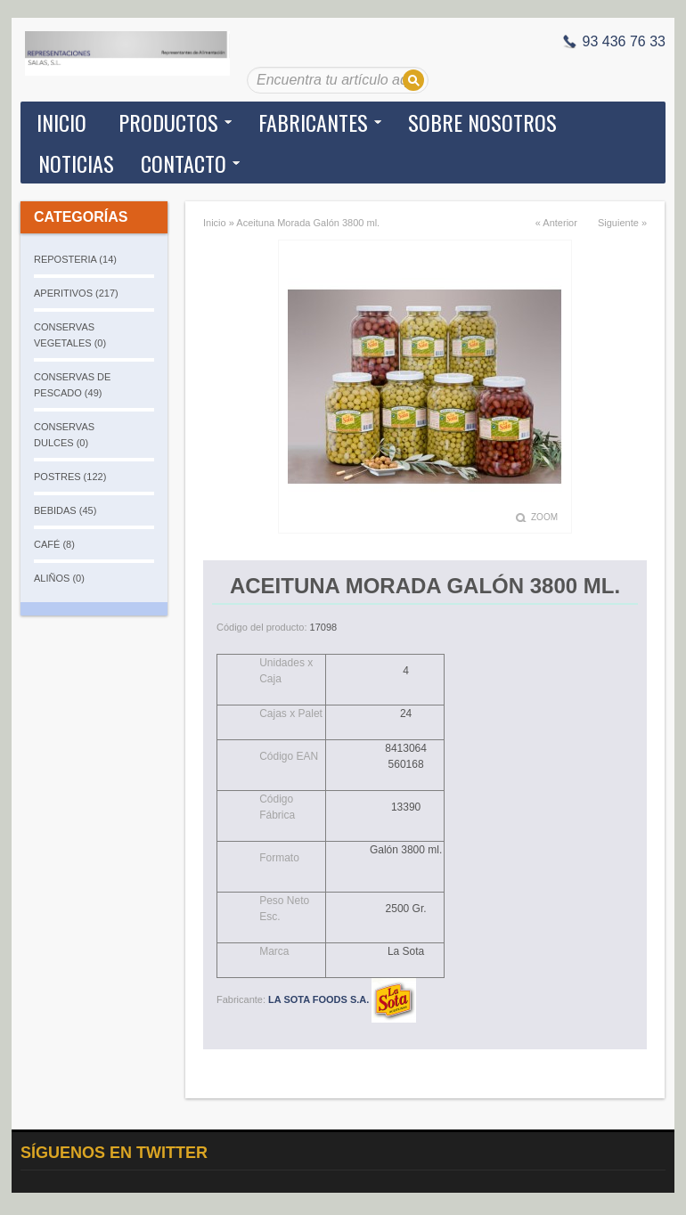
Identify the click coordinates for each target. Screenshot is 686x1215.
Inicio (61, 122)
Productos (168, 122)
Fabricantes (313, 122)
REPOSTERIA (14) (75, 259)
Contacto (183, 163)
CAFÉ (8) (54, 544)
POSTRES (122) (70, 476)
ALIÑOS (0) (59, 578)
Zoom (544, 517)
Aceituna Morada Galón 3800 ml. (308, 222)
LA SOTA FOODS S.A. (342, 999)
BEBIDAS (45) (65, 510)
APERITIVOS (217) (76, 293)
